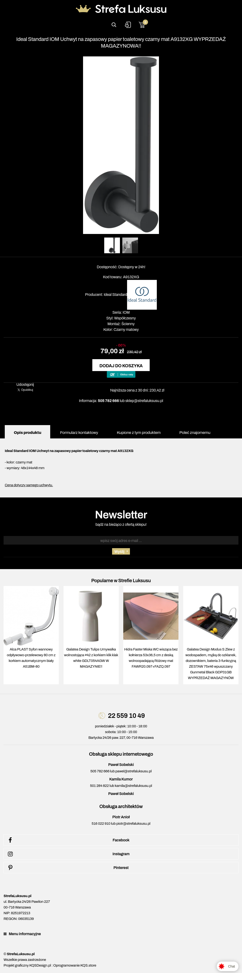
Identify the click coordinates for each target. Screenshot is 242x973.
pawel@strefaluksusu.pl (133, 771)
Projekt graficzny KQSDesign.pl (27, 965)
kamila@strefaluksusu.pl (133, 786)
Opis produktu (27, 432)
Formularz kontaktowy (79, 432)
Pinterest (67, 868)
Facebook (67, 840)
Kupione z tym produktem (139, 432)
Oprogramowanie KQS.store (74, 965)
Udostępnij (25, 384)
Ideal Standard (115, 295)
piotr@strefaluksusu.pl (133, 823)
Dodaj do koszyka (121, 365)
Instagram (67, 854)
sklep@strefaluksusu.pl (144, 401)
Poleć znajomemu (194, 432)
